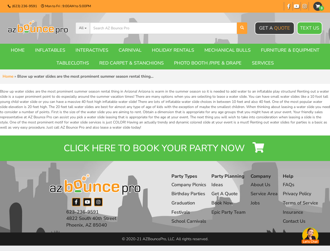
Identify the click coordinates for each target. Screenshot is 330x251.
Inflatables (50, 50)
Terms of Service (301, 203)
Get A (274, 28)
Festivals (180, 212)
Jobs (255, 203)
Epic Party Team (229, 212)
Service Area (264, 194)
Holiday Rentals (173, 50)
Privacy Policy (297, 194)
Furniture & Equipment (290, 50)
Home (18, 50)
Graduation (183, 203)
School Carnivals (188, 221)
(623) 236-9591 (24, 6)
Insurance (293, 212)
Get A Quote (225, 194)
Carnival (130, 50)
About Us (261, 185)
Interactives (92, 50)
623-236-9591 (82, 212)
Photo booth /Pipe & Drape (208, 63)
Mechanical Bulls (227, 50)
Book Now (222, 203)
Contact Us (294, 221)
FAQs (289, 185)
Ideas (217, 185)
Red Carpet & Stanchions (131, 63)
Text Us (310, 28)
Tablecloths (72, 63)
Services (263, 63)
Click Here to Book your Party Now (165, 148)
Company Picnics (189, 185)
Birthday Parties (188, 194)
